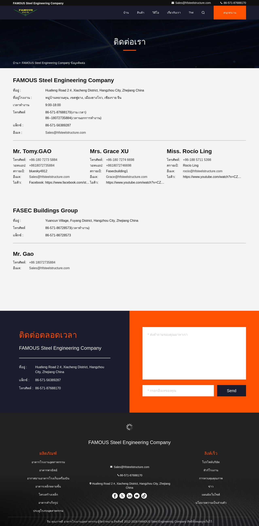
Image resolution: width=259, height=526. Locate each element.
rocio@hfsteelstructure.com (202, 171)
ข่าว (210, 486)
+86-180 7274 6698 (120, 159)
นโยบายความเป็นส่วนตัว (210, 502)
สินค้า (140, 12)
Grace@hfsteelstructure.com (126, 177)
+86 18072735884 (42, 262)
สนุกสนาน (229, 12)
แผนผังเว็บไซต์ (211, 494)
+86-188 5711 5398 (197, 159)
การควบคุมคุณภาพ (211, 478)
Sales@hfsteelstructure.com (191, 2)
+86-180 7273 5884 (43, 159)
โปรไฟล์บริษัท (211, 462)
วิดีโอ (155, 12)
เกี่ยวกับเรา (174, 12)
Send (231, 390)
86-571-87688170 (233, 2)
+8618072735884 (41, 165)
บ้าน (126, 12)
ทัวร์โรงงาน (211, 470)
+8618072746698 (118, 165)
